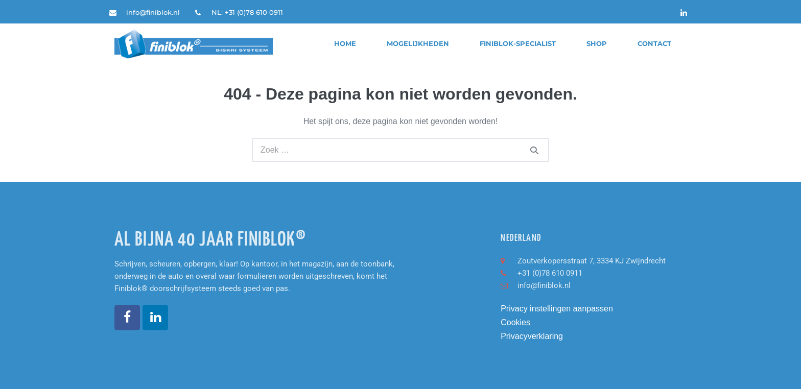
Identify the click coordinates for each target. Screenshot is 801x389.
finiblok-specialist (518, 43)
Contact (654, 43)
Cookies (515, 322)
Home (345, 43)
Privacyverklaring (532, 336)
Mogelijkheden (418, 43)
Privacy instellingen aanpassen (557, 308)
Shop (596, 43)
